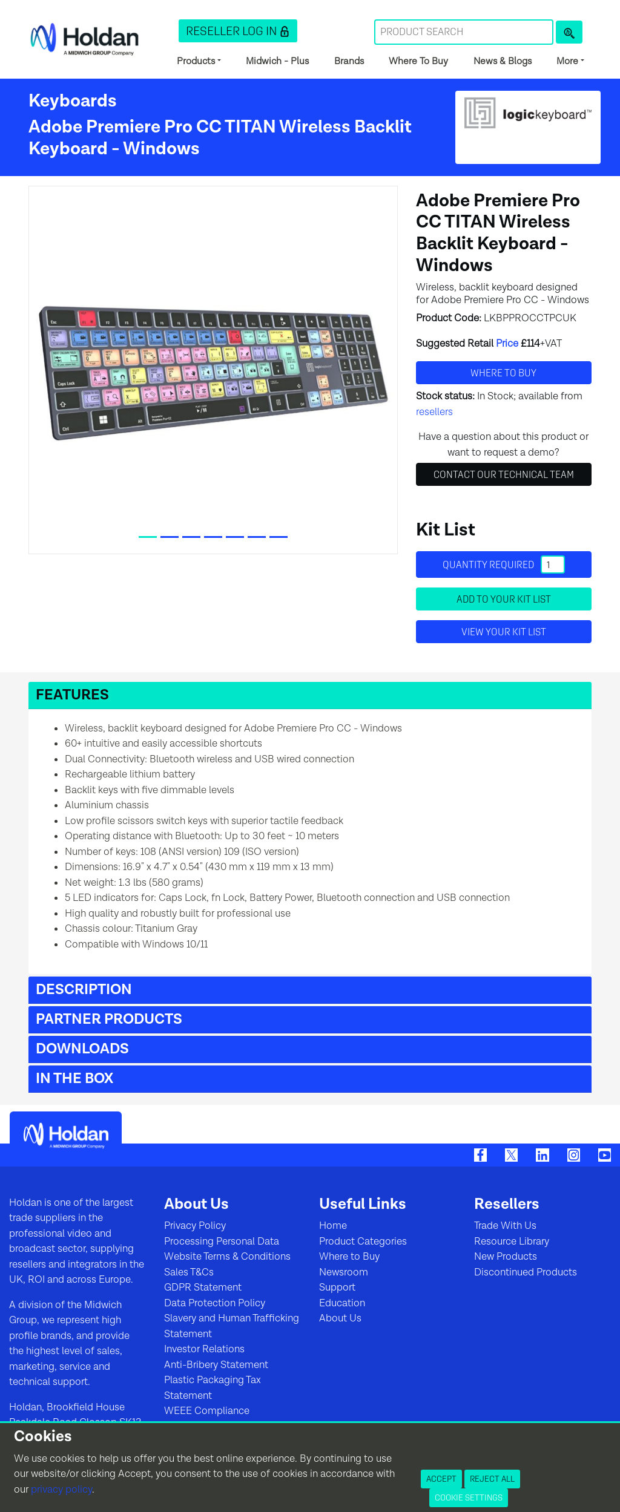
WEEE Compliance (206, 1411)
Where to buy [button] (503, 372)
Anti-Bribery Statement (216, 1365)
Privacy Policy (195, 1225)
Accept (441, 1479)
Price (507, 343)
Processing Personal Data (221, 1241)
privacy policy (61, 1489)
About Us (340, 1318)
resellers (434, 412)
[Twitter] (511, 1154)
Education (342, 1303)
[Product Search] (569, 32)
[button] (238, 30)
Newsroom (343, 1272)
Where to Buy (349, 1256)
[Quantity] (553, 564)
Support (337, 1287)
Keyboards (72, 101)
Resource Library (511, 1241)
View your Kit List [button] (503, 631)
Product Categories (363, 1241)
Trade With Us (505, 1225)
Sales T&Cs (189, 1272)
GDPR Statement (203, 1287)
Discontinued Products (525, 1272)
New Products (505, 1256)
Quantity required (504, 564)
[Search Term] (463, 32)
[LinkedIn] (542, 1154)
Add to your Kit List (504, 599)
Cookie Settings (469, 1497)
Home (333, 1225)
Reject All (492, 1479)
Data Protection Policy (214, 1303)
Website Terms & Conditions (227, 1256)
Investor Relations (204, 1349)
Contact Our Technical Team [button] (504, 474)
